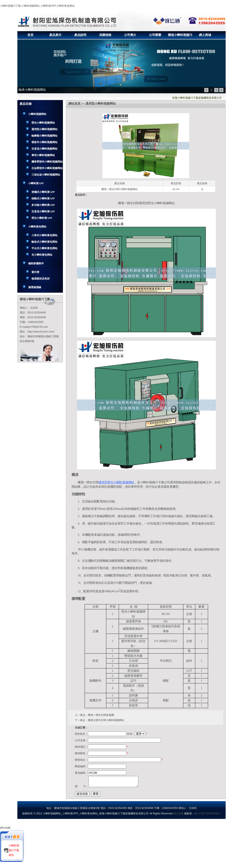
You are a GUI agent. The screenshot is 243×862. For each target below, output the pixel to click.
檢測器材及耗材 (40, 278)
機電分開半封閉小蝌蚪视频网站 (106, 720)
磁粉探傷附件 (36, 263)
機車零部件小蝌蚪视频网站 (47, 161)
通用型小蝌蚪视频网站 (44, 129)
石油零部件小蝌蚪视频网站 (47, 168)
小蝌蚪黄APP (36, 183)
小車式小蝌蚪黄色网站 (44, 235)
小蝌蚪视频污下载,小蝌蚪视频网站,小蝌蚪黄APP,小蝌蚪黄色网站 (37, 5)
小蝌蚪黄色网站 (37, 226)
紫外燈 (35, 272)
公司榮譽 (155, 35)
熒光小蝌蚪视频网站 (43, 122)
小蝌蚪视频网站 (37, 114)
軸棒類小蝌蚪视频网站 (44, 135)
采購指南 (105, 35)
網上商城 (205, 35)
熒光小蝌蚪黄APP (41, 218)
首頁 (30, 35)
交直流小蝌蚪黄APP (43, 211)
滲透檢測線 (34, 287)
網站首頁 (74, 103)
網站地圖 (178, 813)
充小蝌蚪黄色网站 (41, 254)
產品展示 (55, 35)
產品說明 (80, 35)
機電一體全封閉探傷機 (101, 715)
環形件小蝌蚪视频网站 (44, 142)
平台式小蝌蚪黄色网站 (44, 248)
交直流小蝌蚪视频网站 (44, 148)
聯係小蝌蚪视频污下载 (180, 36)
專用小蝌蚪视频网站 (43, 155)
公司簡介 (130, 35)
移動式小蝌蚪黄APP (43, 198)
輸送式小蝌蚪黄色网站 (44, 241)
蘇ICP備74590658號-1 (207, 813)
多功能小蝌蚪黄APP (43, 205)
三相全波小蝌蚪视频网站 (45, 174)
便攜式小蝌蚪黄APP (43, 192)
